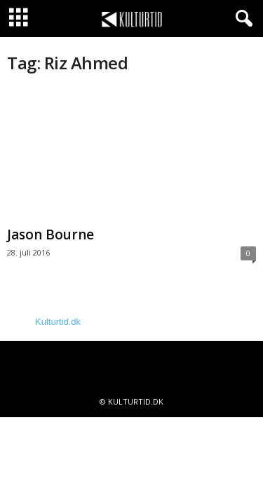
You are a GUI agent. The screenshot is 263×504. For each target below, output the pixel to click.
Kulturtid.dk (58, 321)
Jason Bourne (50, 234)
